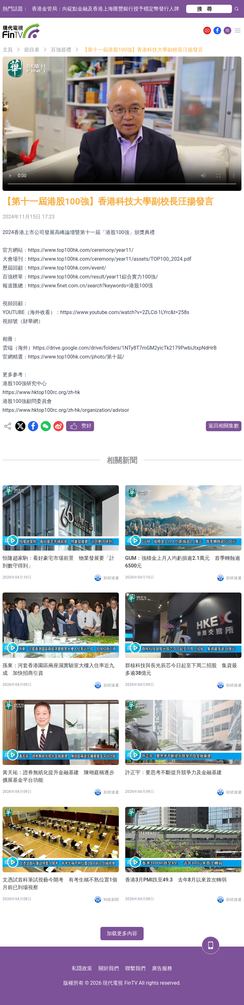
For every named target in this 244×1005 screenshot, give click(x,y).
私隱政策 (82, 968)
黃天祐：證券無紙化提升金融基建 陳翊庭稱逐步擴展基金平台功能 (58, 776)
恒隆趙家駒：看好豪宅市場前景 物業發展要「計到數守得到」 (58, 562)
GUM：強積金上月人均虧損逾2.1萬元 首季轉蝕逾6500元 (182, 562)
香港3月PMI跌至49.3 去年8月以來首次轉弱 (176, 880)
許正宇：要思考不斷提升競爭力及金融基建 (173, 772)
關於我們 (108, 968)
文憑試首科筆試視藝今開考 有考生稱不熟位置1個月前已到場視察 (60, 883)
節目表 (31, 50)
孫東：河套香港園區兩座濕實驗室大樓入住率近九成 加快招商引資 (58, 669)
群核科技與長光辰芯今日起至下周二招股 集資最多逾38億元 (181, 669)
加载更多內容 (122, 933)
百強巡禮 (61, 50)
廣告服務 (162, 968)
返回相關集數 (223, 426)
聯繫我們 (135, 968)
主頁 (8, 50)
